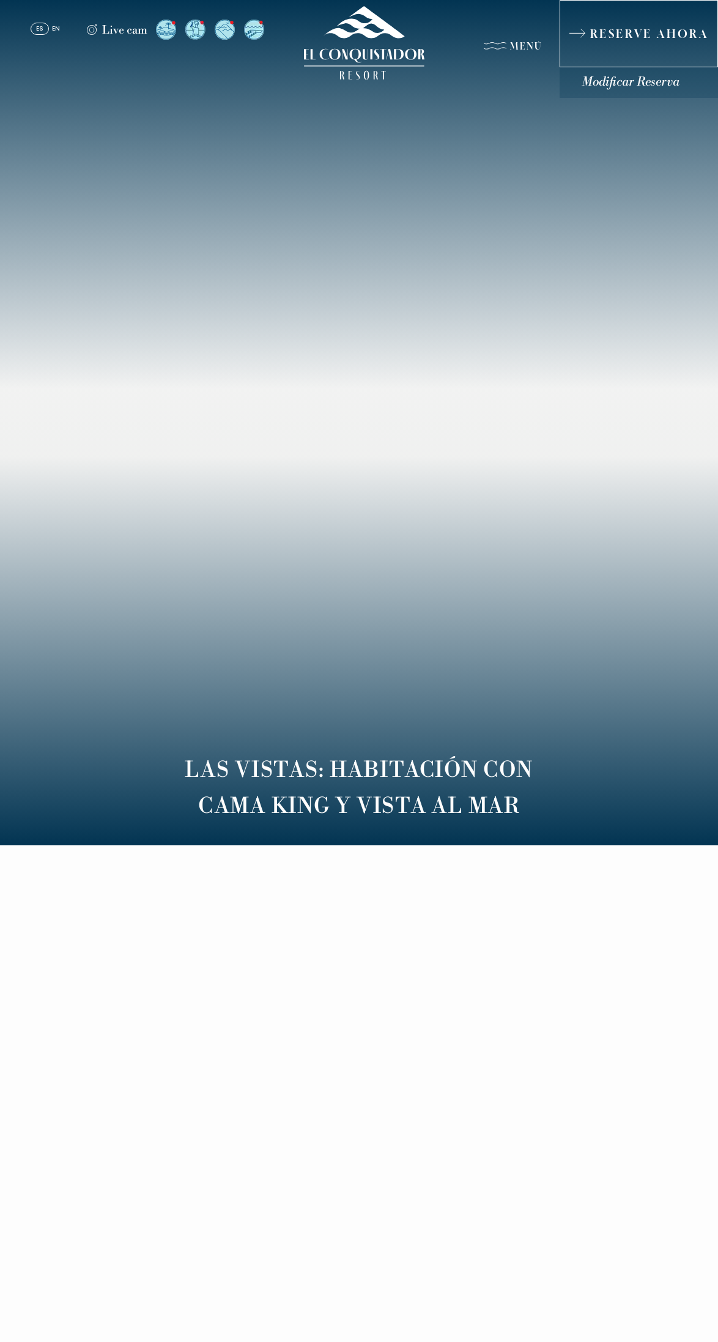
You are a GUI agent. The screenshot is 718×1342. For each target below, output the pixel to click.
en (56, 29)
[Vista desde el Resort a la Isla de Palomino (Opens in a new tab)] (166, 30)
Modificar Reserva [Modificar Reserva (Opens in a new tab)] (630, 82)
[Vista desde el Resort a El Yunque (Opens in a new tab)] (225, 30)
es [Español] (39, 29)
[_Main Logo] (359, 43)
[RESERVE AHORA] (639, 33)
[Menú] (513, 48)
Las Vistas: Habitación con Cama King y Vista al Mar (359, 788)
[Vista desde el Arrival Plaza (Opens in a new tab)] (195, 30)
